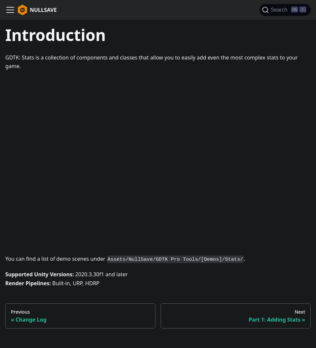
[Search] (285, 10)
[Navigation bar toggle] (10, 10)
